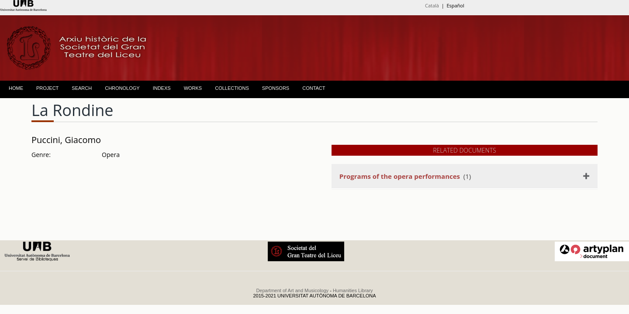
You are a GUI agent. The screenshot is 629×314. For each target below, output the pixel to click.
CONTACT (313, 88)
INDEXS (162, 88)
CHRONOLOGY (122, 88)
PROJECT (47, 88)
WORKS (193, 88)
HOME (16, 88)
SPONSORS (275, 88)
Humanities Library (353, 290)
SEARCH (82, 88)
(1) (405, 176)
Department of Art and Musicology (292, 290)
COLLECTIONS (232, 88)
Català (432, 5)
